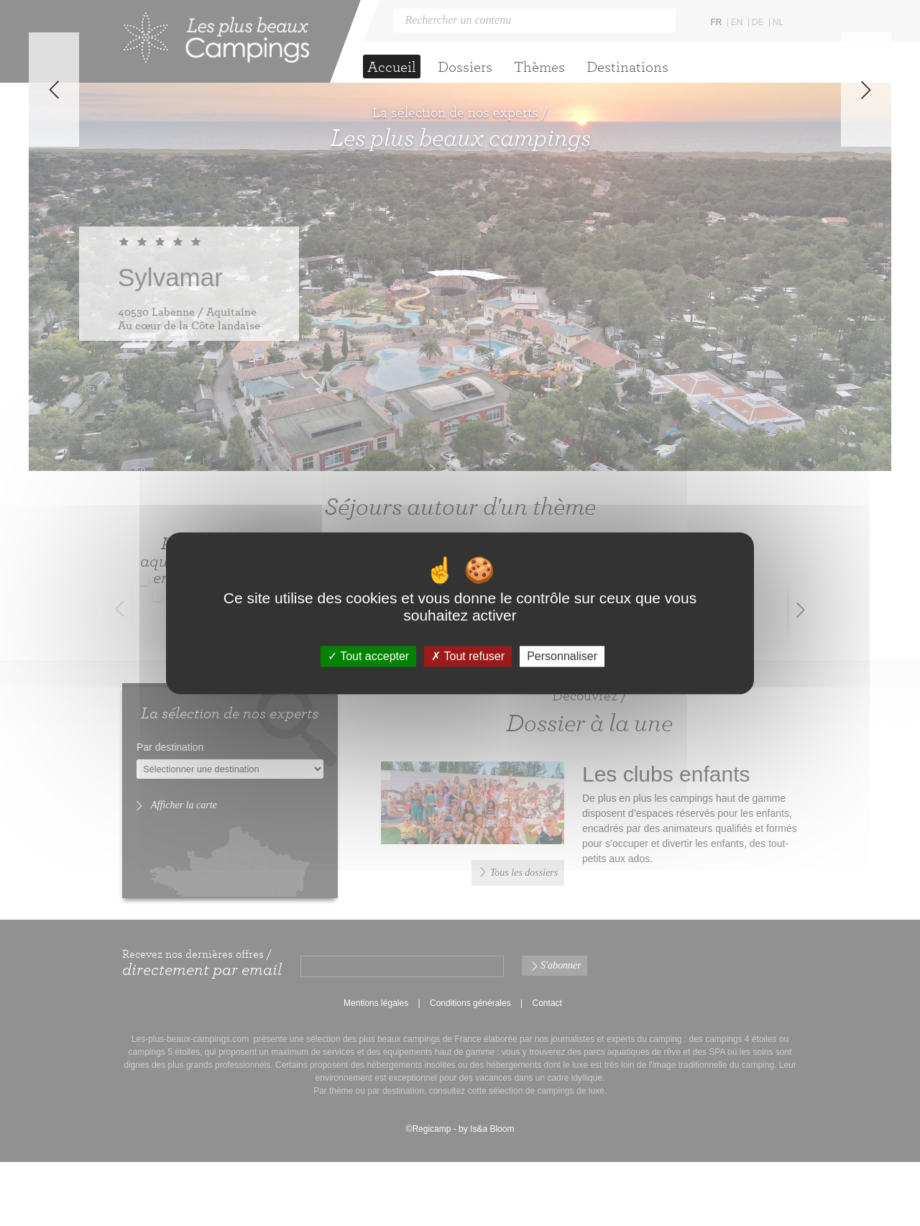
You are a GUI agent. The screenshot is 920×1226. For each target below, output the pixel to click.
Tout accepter (368, 656)
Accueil (391, 66)
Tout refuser (468, 656)
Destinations (627, 66)
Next (866, 284)
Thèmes (539, 66)
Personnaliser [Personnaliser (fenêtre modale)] (562, 656)
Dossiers (465, 66)
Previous (54, 284)
